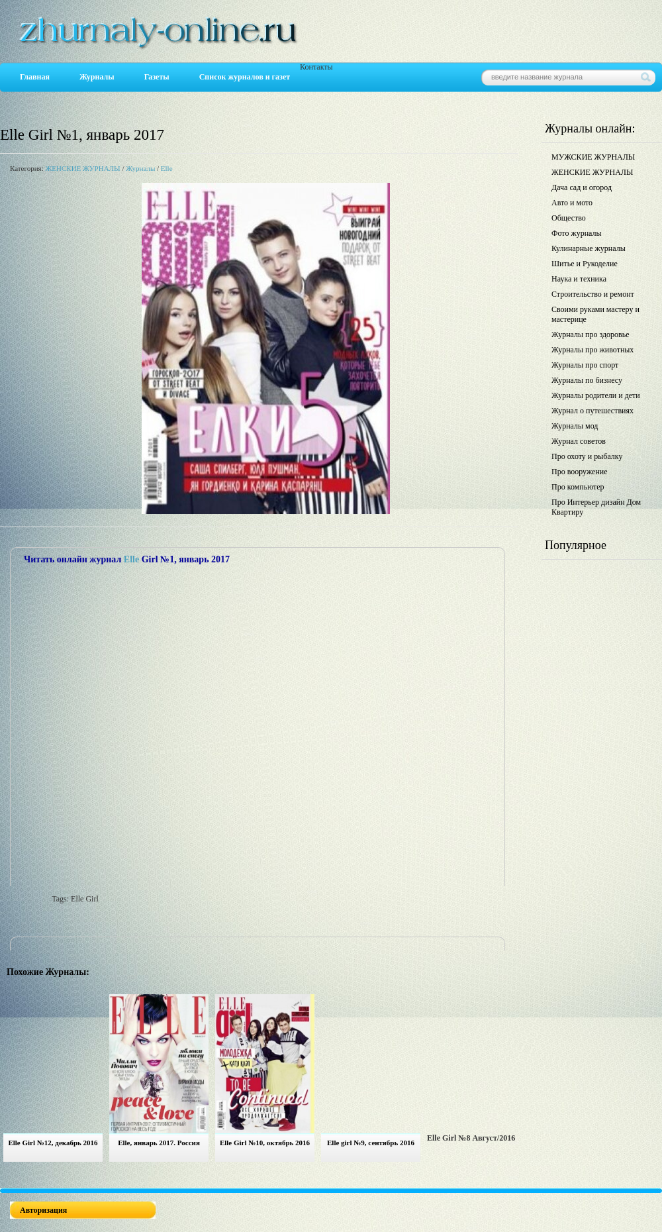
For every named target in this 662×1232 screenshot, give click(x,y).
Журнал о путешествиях (592, 410)
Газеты (156, 76)
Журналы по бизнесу (586, 380)
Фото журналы (576, 233)
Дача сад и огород (581, 187)
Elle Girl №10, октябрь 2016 (265, 1143)
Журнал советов (578, 441)
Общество (568, 218)
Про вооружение (579, 471)
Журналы (97, 76)
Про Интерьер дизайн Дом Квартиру (596, 507)
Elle (167, 168)
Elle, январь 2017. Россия (159, 1143)
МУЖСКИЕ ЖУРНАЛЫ (593, 157)
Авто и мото (571, 202)
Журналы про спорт (584, 365)
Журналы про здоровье (590, 334)
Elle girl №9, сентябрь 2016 (370, 1143)
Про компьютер (577, 486)
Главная (35, 76)
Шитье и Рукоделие (584, 263)
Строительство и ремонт (592, 294)
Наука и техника (578, 278)
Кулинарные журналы (588, 248)
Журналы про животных (592, 349)
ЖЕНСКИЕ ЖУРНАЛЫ (82, 168)
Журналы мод (574, 426)
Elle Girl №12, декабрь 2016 (52, 1143)
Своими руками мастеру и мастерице (595, 314)
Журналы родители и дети (595, 395)
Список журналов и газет (244, 76)
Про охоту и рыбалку (587, 456)
